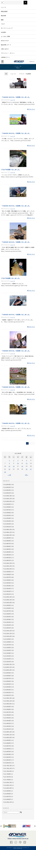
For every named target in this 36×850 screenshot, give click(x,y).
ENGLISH (31, 61)
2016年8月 (7, 793)
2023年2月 (7, 591)
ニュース (3, 7)
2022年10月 (8, 602)
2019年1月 (7, 729)
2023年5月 (7, 583)
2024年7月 (7, 543)
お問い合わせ (5, 49)
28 (5, 472)
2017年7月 (7, 777)
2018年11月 (8, 734)
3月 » (26, 475)
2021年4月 (7, 653)
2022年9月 (7, 605)
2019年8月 (7, 709)
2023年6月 (7, 580)
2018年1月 (7, 763)
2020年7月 (7, 678)
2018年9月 (7, 740)
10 (18, 463)
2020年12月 (8, 664)
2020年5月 (7, 684)
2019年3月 (7, 723)
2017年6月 (7, 779)
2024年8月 (7, 540)
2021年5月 (7, 650)
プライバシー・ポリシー (8, 53)
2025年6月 (7, 512)
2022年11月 (8, 600)
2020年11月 (8, 667)
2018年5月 (7, 751)
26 (26, 469)
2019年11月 (8, 701)
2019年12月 (8, 698)
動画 (2, 20)
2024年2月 (7, 557)
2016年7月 (7, 796)
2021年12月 (8, 630)
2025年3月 (7, 521)
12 (26, 463)
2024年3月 (7, 555)
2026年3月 (7, 487)
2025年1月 (7, 526)
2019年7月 (7, 712)
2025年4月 (7, 518)
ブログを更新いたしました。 (11, 169)
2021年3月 (7, 656)
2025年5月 (7, 515)
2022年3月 (7, 622)
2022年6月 (7, 614)
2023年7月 (7, 577)
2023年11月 (8, 566)
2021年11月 (8, 633)
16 (13, 466)
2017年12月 (8, 765)
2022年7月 (7, 611)
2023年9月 (7, 571)
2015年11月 (8, 802)
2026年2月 (7, 490)
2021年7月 (7, 644)
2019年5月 (7, 718)
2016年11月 (8, 785)
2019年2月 (7, 726)
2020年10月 (8, 670)
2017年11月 (8, 768)
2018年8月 (7, 743)
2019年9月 (7, 706)
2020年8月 (7, 675)
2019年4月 (7, 720)
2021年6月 (7, 647)
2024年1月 (7, 560)
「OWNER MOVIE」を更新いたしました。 (16, 97)
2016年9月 (7, 791)
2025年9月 (7, 504)
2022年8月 (7, 608)
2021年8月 (7, 642)
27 (31, 469)
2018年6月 (7, 748)
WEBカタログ (5, 40)
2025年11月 (8, 498)
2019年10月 (8, 704)
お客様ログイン (5, 57)
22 (9, 469)
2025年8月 (7, 507)
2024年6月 (7, 546)
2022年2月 (7, 625)
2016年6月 (7, 799)
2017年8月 (7, 774)
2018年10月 (8, 737)
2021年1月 (7, 661)
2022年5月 (7, 616)
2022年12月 (8, 597)
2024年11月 (8, 532)
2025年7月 (7, 510)
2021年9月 (7, 639)
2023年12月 (8, 563)
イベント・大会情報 (25, 74)
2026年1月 (7, 493)
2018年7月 (7, 746)
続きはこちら (31, 109)
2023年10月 (8, 569)
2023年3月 (7, 588)
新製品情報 (4, 11)
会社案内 (3, 32)
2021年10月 (8, 636)
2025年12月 (8, 496)
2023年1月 (7, 594)
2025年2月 (7, 524)
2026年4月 (7, 484)
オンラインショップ (7, 28)
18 (22, 466)
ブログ (3, 24)
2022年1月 (7, 628)
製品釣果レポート (6, 45)
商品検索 (3, 15)
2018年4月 (7, 754)
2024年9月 (7, 538)
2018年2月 (7, 760)
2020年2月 (7, 692)
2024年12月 (8, 529)
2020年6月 (7, 681)
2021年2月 (7, 659)
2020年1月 (7, 695)
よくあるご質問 (5, 36)
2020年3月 (7, 689)
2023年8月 (7, 574)
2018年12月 (8, 732)
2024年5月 (7, 549)
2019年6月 (7, 715)
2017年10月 (8, 771)
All (6, 74)
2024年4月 (7, 552)
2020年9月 (7, 673)
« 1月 (9, 475)
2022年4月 (7, 619)
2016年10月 (8, 788)
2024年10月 (8, 535)
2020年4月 (7, 687)
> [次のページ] (33, 443)
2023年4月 (7, 585)
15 (9, 466)
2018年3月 (7, 757)
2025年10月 (8, 501)
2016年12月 (8, 782)
